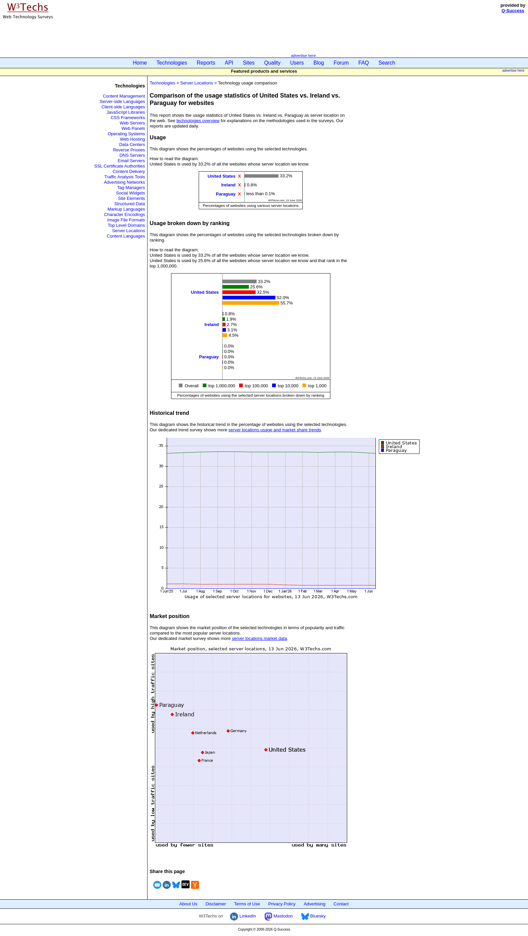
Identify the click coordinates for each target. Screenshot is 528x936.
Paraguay (226, 193)
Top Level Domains (126, 225)
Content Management (124, 96)
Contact (341, 903)
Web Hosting (132, 139)
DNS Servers (132, 155)
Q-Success (513, 10)
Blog (319, 63)
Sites (249, 63)
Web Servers (132, 122)
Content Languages (126, 236)
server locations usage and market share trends (275, 429)
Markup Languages (126, 209)
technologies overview (198, 120)
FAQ (363, 63)
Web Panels (133, 128)
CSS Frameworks (128, 117)
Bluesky (313, 916)
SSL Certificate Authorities (119, 166)
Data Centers (132, 144)
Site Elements (131, 198)
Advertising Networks (124, 182)
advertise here (303, 55)
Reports (206, 63)
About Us (188, 903)
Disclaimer (215, 903)
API (229, 63)
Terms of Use (247, 903)
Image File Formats (126, 219)
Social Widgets (130, 192)
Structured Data (129, 203)
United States (221, 176)
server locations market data (259, 638)
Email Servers (131, 160)
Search (386, 63)
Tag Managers (131, 187)
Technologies (172, 63)
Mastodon (278, 916)
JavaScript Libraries (125, 112)
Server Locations (128, 230)
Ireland (228, 184)
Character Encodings (124, 214)
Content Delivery (128, 171)
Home (140, 63)
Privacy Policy (282, 903)
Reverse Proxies (129, 149)
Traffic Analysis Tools (124, 176)
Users (297, 63)
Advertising (314, 903)
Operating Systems (126, 133)
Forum (341, 63)
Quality (272, 63)
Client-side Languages (123, 106)
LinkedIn (243, 916)
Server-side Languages (122, 101)
